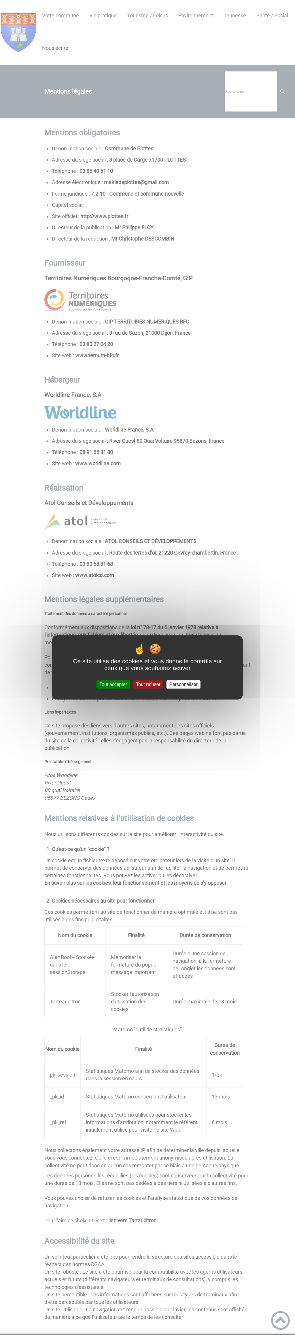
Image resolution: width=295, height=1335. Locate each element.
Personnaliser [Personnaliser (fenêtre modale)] (183, 684)
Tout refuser (148, 684)
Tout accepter (113, 684)
